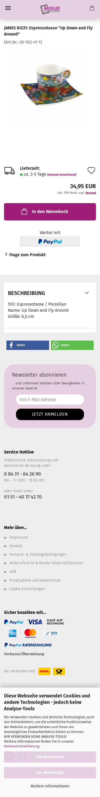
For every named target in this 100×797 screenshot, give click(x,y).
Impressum (18, 537)
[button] (27, 345)
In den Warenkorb (44, 211)
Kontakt (15, 546)
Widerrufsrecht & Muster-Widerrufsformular (46, 563)
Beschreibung (26, 293)
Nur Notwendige (50, 772)
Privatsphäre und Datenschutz (35, 580)
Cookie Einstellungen (27, 589)
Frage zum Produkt (27, 254)
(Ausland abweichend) (62, 174)
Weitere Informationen (50, 786)
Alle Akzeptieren (50, 757)
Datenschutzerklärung (21, 746)
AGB (12, 571)
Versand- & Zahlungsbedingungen (38, 554)
